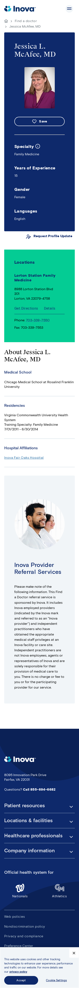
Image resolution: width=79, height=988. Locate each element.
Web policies (14, 917)
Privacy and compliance (23, 936)
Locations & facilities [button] (28, 820)
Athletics (59, 890)
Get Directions (26, 308)
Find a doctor (26, 21)
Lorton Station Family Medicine (34, 278)
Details (49, 308)
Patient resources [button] (24, 805)
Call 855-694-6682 (39, 789)
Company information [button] (29, 850)
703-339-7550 (38, 320)
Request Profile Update (52, 236)
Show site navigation (69, 9)
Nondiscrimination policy (24, 926)
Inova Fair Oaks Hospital (24, 458)
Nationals (20, 890)
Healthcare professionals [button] (33, 835)
